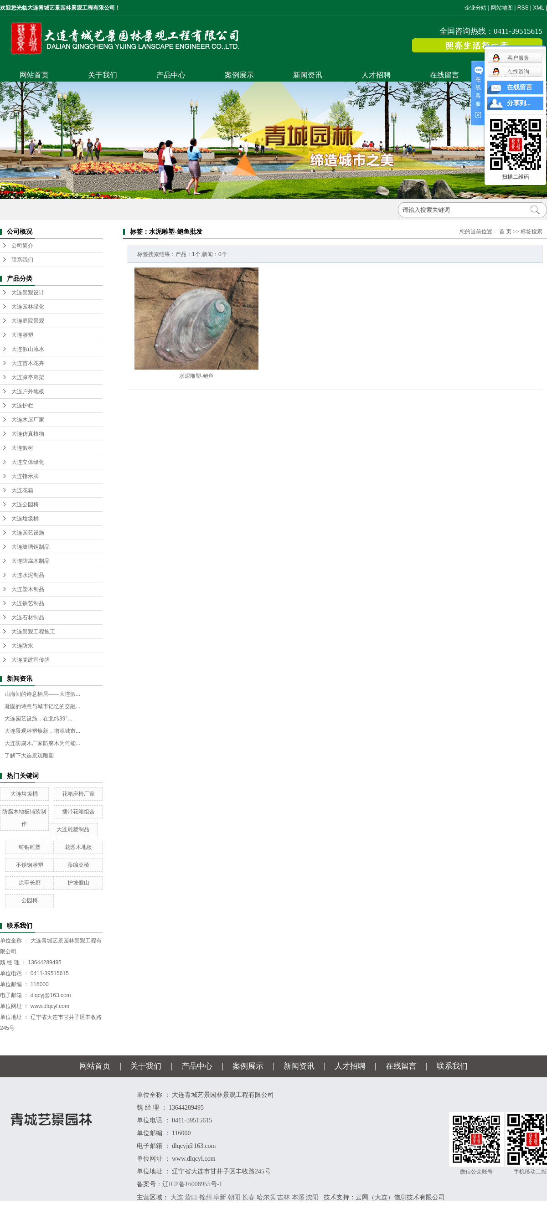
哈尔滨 (266, 1197)
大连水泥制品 (27, 575)
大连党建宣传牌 (30, 660)
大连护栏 (22, 405)
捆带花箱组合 (78, 811)
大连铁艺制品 (27, 603)
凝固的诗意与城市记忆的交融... (42, 706)
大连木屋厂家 (27, 420)
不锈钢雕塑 (29, 865)
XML (538, 8)
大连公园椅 (25, 504)
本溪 (298, 1197)
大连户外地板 (27, 391)
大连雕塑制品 (73, 829)
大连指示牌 (25, 476)
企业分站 (475, 8)
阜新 (219, 1197)
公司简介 (22, 245)
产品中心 (171, 75)
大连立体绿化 (27, 462)
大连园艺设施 (27, 533)
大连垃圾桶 (25, 518)
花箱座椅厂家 (78, 794)
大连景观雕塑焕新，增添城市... (42, 731)
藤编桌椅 (78, 865)
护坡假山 (78, 883)
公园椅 (29, 900)
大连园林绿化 (27, 307)
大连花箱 (22, 490)
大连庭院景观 (27, 321)
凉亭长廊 (30, 883)
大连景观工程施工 (33, 631)
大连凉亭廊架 (27, 377)
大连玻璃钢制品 (30, 547)
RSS (523, 8)
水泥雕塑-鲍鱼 (196, 376)
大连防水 (22, 646)
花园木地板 (78, 847)
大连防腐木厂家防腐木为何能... (42, 743)
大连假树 (22, 448)
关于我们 (102, 75)
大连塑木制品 (27, 589)
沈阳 (312, 1197)
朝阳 (234, 1197)
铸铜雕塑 (30, 847)
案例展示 (239, 75)
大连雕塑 (22, 335)
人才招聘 (376, 75)
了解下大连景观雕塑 (29, 755)
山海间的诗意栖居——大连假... (42, 694)
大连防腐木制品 (30, 561)
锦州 (205, 1197)
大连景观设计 (27, 292)
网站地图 (502, 8)
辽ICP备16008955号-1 (192, 1184)
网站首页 (34, 75)
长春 (248, 1197)
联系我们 (512, 75)
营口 (191, 1197)
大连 (176, 1197)
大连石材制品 (27, 617)
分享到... (519, 103)
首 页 (505, 231)
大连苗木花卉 (27, 363)
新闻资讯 (307, 75)
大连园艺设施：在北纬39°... (38, 718)
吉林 (283, 1197)
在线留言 (444, 75)
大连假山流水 (27, 349)
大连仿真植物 (27, 434)
